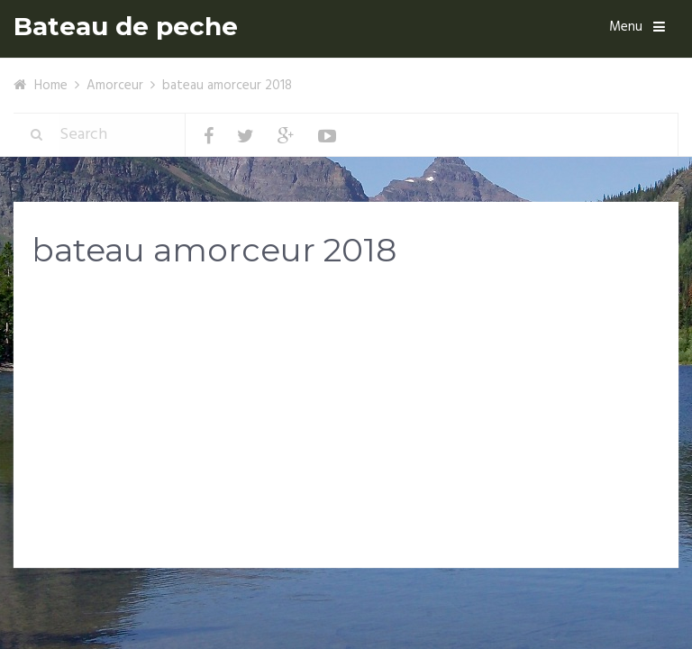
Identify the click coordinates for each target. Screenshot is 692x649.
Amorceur (114, 85)
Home (51, 85)
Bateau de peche (126, 26)
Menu (625, 27)
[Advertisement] (346, 425)
